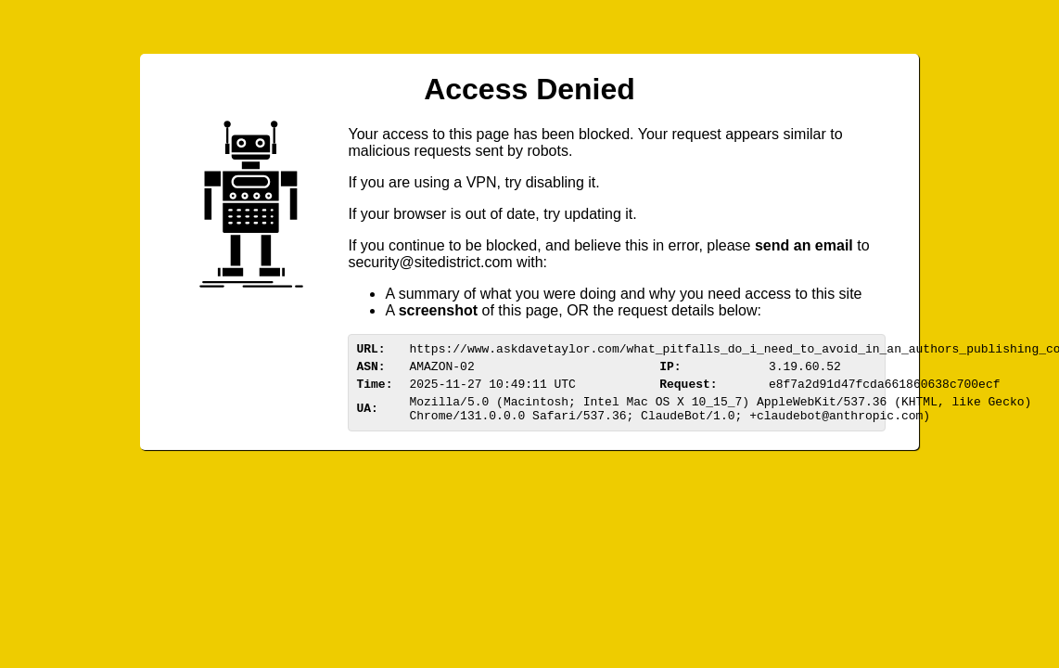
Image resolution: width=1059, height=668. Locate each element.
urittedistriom (430, 262)
